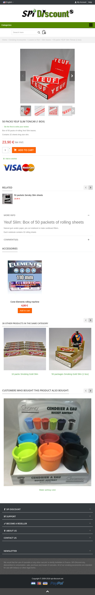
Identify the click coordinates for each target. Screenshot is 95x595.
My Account (80, 2)
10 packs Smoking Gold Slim (25, 374)
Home (4, 40)
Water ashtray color (47, 490)
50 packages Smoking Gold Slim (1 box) (70, 374)
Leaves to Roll (34, 40)
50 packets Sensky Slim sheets (28, 195)
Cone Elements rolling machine (25, 302)
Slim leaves (46, 40)
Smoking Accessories (17, 40)
